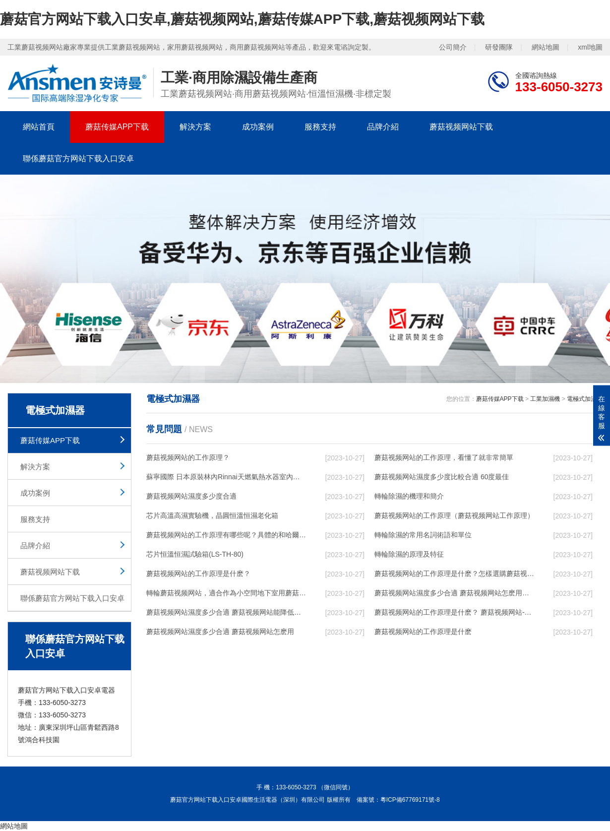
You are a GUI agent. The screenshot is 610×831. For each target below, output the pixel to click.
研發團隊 (499, 47)
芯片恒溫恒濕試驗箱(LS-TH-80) (195, 554)
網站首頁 (39, 127)
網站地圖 (545, 47)
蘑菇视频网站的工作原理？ (188, 457)
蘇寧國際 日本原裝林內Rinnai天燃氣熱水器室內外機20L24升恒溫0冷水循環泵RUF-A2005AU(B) (226, 477)
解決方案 (195, 127)
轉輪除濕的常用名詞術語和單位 (423, 535)
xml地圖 (590, 47)
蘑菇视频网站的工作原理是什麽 (423, 632)
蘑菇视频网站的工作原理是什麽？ (198, 573)
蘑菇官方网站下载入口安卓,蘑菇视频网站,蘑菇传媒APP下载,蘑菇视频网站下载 (242, 19)
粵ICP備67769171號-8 (410, 799)
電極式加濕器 (585, 398)
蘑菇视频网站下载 (461, 127)
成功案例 (258, 127)
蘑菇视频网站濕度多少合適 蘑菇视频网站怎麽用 (220, 632)
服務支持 (320, 127)
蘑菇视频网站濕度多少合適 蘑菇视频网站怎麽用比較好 (454, 593)
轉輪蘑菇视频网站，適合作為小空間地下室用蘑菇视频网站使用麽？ (226, 593)
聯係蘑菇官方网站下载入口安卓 (78, 158)
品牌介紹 (383, 127)
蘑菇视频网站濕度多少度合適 (191, 496)
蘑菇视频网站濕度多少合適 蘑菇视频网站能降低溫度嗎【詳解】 (226, 612)
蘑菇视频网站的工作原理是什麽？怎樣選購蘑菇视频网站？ (454, 573)
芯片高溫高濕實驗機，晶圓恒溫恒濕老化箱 (212, 515)
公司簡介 (453, 47)
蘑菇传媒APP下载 (117, 127)
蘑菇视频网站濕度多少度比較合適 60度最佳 (441, 477)
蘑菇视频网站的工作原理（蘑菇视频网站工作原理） (454, 515)
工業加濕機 (545, 398)
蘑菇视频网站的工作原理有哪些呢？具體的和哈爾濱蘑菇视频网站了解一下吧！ (226, 535)
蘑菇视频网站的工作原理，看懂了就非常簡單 (443, 457)
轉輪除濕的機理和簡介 (409, 496)
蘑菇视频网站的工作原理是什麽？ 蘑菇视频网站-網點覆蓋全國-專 (454, 612)
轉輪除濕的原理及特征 (409, 554)
